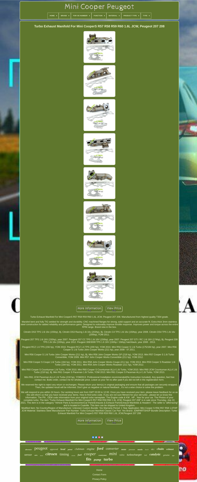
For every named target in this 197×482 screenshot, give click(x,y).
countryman (102, 455)
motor (123, 449)
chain (160, 448)
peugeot (40, 448)
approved (54, 449)
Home (99, 470)
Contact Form (99, 474)
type (173, 455)
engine (90, 448)
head (62, 449)
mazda (140, 449)
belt (145, 455)
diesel (41, 455)
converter (112, 448)
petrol (70, 449)
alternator (28, 449)
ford (100, 448)
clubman (79, 448)
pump (97, 459)
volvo (121, 455)
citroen (51, 454)
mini (113, 453)
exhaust (170, 449)
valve (36, 455)
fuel (80, 454)
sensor (28, 454)
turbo (108, 459)
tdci (152, 449)
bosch (147, 449)
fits (88, 459)
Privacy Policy (99, 479)
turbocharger (134, 454)
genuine (166, 455)
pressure (132, 449)
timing (64, 454)
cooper (90, 453)
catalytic (155, 454)
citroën (73, 455)
